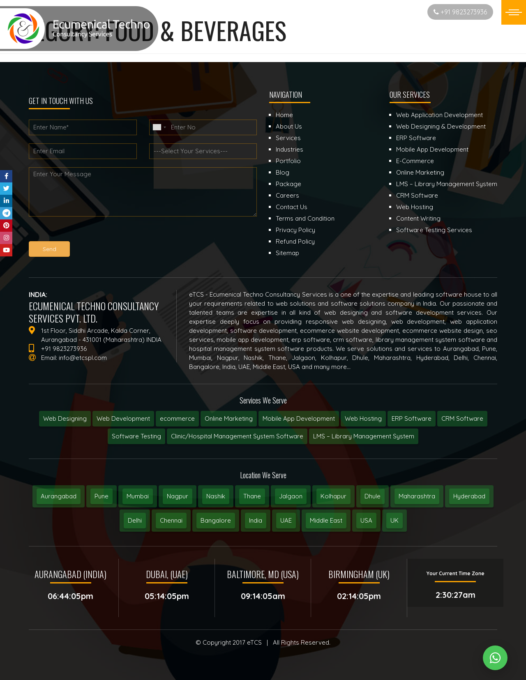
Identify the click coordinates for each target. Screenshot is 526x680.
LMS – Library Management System (363, 436)
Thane (252, 496)
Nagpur (177, 496)
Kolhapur (333, 496)
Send (49, 249)
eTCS (254, 642)
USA (366, 520)
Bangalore (216, 520)
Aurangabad (58, 496)
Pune (101, 496)
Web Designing (65, 418)
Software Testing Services (434, 230)
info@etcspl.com (83, 358)
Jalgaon (290, 496)
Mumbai (138, 496)
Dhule (373, 496)
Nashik (215, 496)
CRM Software (462, 418)
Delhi (135, 520)
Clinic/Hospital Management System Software (237, 436)
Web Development (123, 418)
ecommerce (177, 418)
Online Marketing (229, 418)
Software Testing (136, 436)
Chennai (171, 520)
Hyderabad (469, 496)
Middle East (326, 520)
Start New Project (389, 12)
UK (394, 520)
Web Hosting (363, 418)
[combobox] (159, 127)
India (255, 520)
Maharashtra (417, 496)
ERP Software (411, 418)
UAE (286, 520)
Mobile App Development (299, 418)
